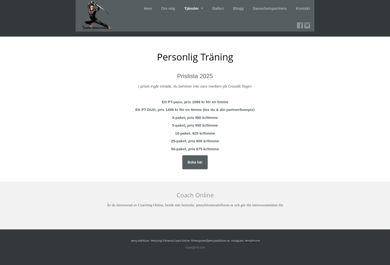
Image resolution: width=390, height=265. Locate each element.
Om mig (168, 8)
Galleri (218, 8)
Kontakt (303, 8)
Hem (148, 8)
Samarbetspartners (270, 8)
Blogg (238, 8)
